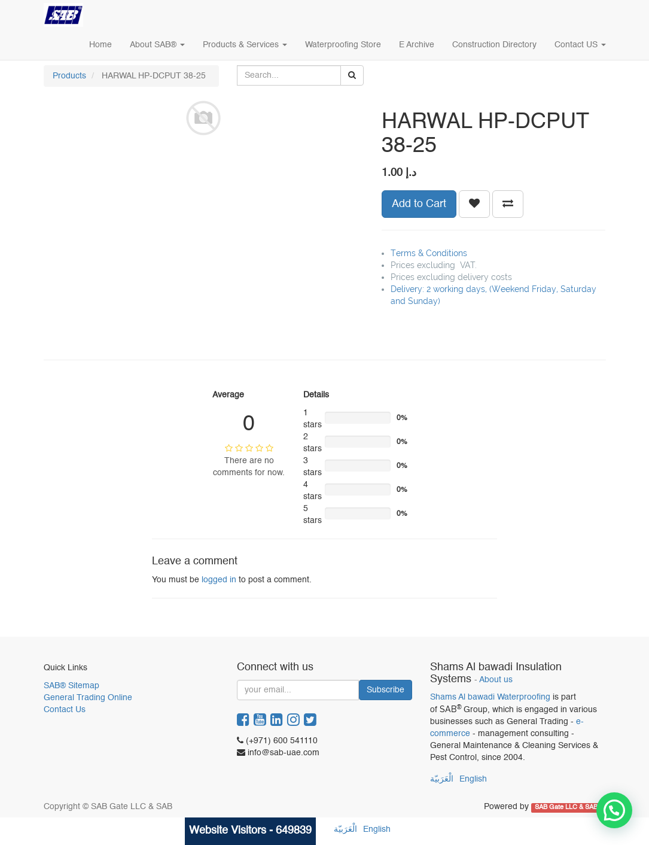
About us (496, 680)
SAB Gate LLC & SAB (567, 807)
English (473, 779)
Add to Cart (419, 204)
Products (69, 76)
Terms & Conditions (429, 253)
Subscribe (385, 690)
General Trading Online (88, 698)
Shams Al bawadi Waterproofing (490, 697)
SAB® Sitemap (71, 686)
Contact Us (65, 710)
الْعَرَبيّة (441, 779)
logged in (219, 580)
